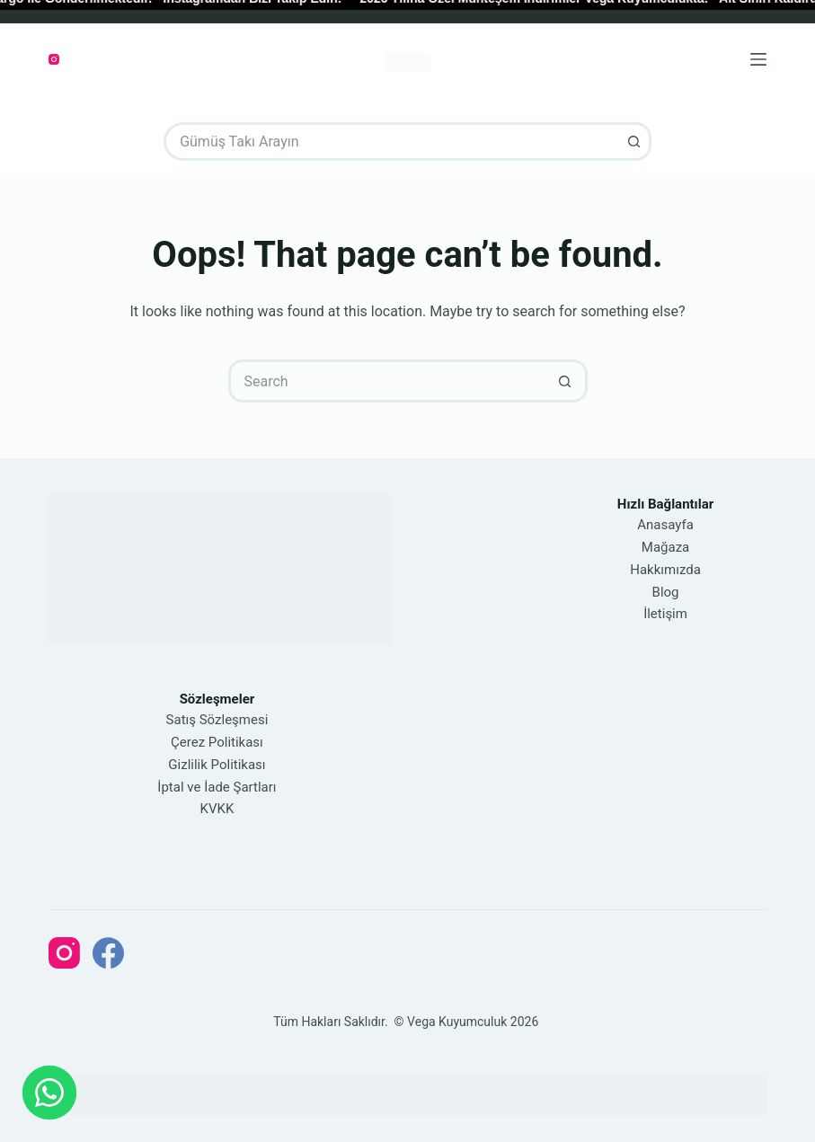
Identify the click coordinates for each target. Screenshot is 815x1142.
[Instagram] (54, 59)
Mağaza (665, 547)
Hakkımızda (665, 570)
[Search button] (632, 141)
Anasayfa (665, 525)
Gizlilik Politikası (216, 765)
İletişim (665, 614)
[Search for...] (388, 141)
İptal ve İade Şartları (216, 787)
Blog (665, 592)
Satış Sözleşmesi (217, 720)
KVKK (217, 809)
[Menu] (758, 59)
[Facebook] (108, 953)
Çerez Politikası (217, 742)
